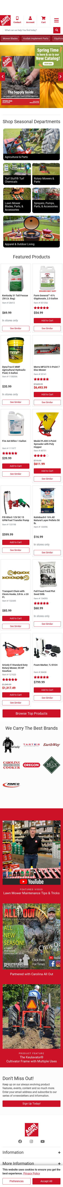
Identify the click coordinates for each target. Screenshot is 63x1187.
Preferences (17, 1181)
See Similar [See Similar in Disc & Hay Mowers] (47, 402)
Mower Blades (10, 38)
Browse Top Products (31, 713)
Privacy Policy (31, 1173)
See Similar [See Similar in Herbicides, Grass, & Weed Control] (47, 328)
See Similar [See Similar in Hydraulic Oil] (15, 402)
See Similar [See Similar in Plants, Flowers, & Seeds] (47, 624)
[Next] (60, 76)
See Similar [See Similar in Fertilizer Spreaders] (47, 478)
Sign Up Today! (31, 1103)
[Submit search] (56, 30)
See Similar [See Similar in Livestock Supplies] (47, 552)
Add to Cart (47, 320)
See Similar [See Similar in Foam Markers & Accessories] (47, 697)
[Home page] (5, 20)
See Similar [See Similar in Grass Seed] (15, 328)
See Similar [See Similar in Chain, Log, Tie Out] (15, 626)
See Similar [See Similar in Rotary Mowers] (15, 702)
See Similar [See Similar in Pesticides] (15, 474)
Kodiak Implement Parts (35, 38)
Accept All (46, 1181)
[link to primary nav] (56, 20)
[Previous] (2, 76)
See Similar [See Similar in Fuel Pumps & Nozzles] (15, 550)
